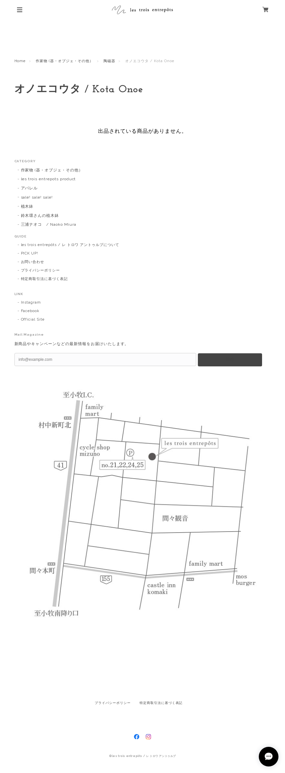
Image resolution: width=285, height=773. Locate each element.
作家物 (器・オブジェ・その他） (64, 61)
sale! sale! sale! (37, 197)
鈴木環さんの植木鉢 (40, 215)
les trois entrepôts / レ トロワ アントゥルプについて (70, 245)
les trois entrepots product (48, 179)
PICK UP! (30, 253)
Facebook (30, 311)
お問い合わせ (33, 262)
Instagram (31, 302)
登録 (230, 359)
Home (20, 61)
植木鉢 (27, 206)
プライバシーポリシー (40, 270)
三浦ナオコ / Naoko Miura (48, 224)
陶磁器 (109, 61)
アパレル (29, 188)
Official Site (33, 319)
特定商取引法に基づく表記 (44, 279)
